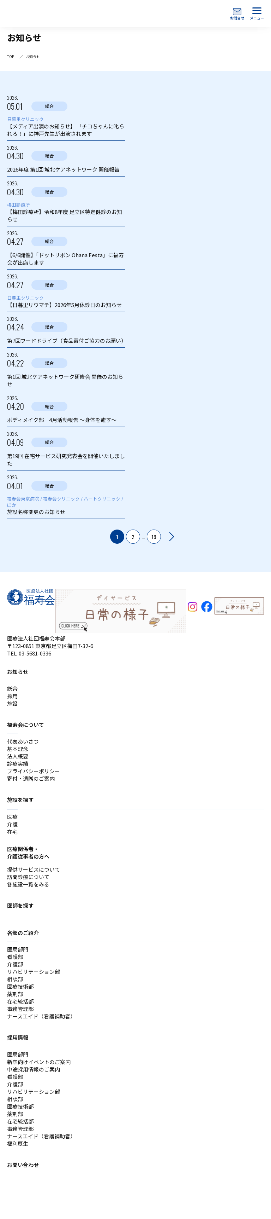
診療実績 (17, 763)
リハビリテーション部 (33, 971)
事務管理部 (20, 1008)
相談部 (15, 979)
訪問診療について (28, 876)
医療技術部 (20, 986)
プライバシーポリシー (33, 771)
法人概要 (17, 756)
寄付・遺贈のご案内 (31, 778)
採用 (12, 696)
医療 (12, 816)
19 (153, 537)
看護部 (15, 956)
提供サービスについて (33, 869)
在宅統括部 (20, 1001)
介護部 (15, 964)
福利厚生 (17, 1143)
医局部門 (17, 949)
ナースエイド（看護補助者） (41, 1016)
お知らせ (17, 671)
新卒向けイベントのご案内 (39, 1061)
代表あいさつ (23, 741)
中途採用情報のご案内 (33, 1069)
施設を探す (20, 799)
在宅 (12, 831)
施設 (12, 703)
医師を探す (20, 905)
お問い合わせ (23, 1164)
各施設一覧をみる (28, 884)
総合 (12, 688)
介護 (12, 824)
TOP (10, 56)
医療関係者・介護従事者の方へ (28, 852)
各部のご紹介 (23, 932)
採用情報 (17, 1037)
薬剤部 (15, 994)
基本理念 (17, 748)
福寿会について (25, 724)
